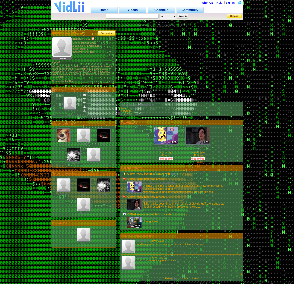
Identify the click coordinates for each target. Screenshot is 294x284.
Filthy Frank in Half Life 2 (197, 148)
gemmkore (83, 144)
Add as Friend (92, 110)
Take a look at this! (154, 218)
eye (103, 144)
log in (175, 278)
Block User (91, 106)
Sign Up (207, 2)
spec (83, 243)
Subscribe (107, 33)
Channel (108, 25)
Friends (186, 25)
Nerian (83, 213)
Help (219, 2)
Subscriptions (166, 25)
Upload (234, 16)
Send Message (93, 95)
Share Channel (93, 103)
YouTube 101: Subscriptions (138, 104)
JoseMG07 (73, 163)
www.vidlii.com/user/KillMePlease (84, 115)
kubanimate (93, 163)
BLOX (63, 144)
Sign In (230, 2)
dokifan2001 (134, 108)
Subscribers (144, 25)
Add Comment (93, 99)
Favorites (126, 25)
